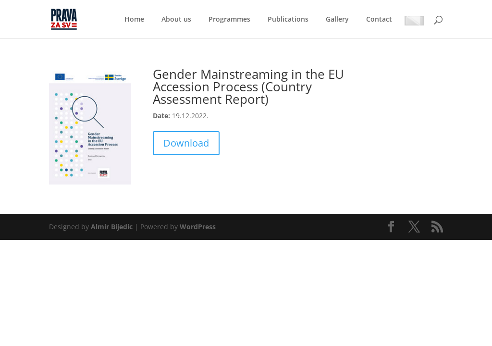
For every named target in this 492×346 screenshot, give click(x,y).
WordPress (198, 226)
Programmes (229, 20)
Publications (288, 20)
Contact (379, 20)
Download (186, 142)
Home (134, 20)
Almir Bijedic (112, 226)
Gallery (337, 20)
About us (176, 20)
